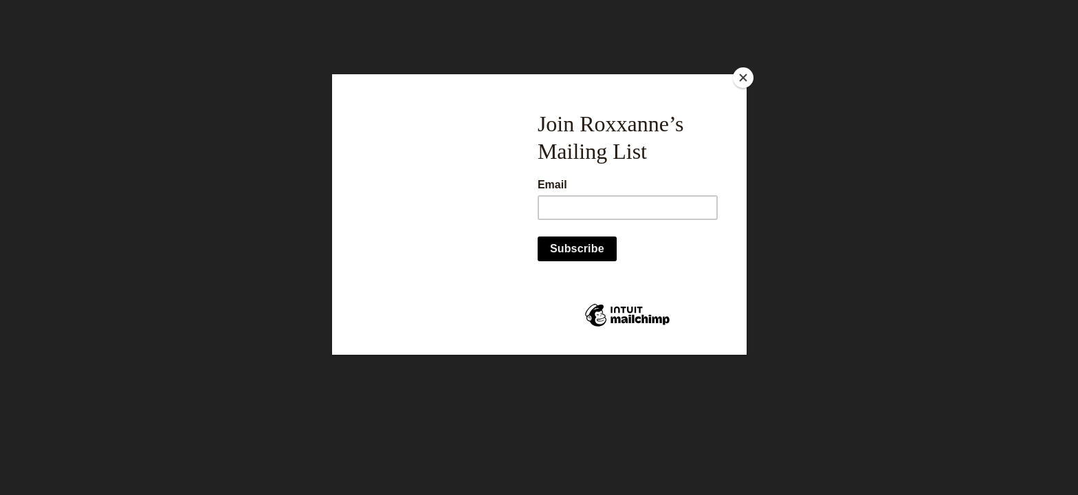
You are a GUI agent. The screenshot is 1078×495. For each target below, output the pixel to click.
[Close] (743, 77)
